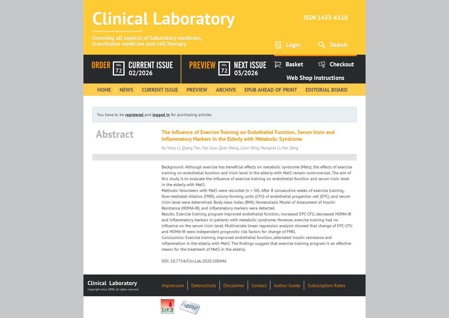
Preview (197, 89)
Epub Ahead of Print (270, 89)
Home (104, 89)
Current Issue (160, 89)
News (126, 89)
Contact (259, 285)
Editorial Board (327, 89)
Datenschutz (203, 285)
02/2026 (141, 73)
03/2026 (246, 73)
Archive (226, 89)
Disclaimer (233, 285)
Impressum (173, 285)
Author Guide (287, 285)
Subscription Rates (326, 285)
